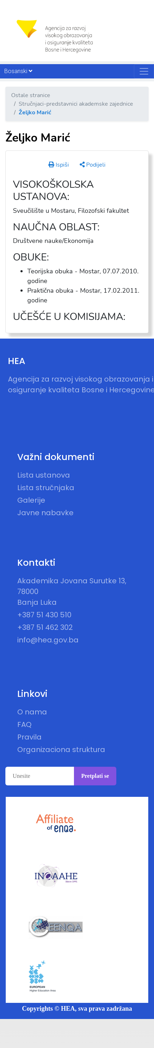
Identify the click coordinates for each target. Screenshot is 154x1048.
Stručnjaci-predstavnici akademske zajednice (76, 104)
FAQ (24, 724)
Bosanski (18, 71)
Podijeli (93, 165)
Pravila (29, 737)
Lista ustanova (43, 475)
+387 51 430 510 (44, 615)
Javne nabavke (45, 513)
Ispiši (58, 165)
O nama (32, 712)
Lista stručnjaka (45, 488)
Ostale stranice (30, 95)
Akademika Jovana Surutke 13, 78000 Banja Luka (71, 591)
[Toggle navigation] (144, 71)
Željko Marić (35, 112)
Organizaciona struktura (61, 750)
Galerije (31, 500)
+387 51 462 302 (45, 627)
